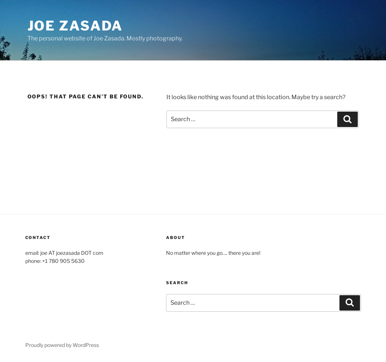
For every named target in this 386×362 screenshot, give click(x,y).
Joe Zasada (75, 26)
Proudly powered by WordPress (62, 345)
